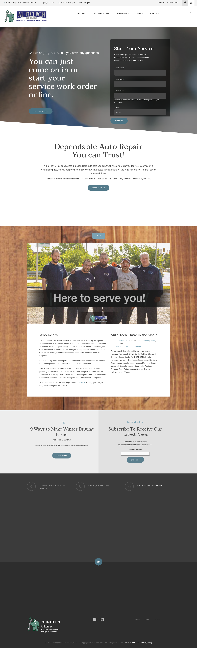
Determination (121, 340)
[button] (98, 562)
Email (118, 107)
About (146, 620)
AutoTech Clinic (50, 624)
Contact (154, 13)
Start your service (40, 111)
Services (83, 13)
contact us (81, 382)
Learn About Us (98, 188)
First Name (120, 68)
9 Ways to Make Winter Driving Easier (61, 432)
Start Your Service (101, 13)
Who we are (123, 13)
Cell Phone (120, 91)
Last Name (120, 79)
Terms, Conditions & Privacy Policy (138, 643)
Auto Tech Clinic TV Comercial (128, 347)
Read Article (62, 455)
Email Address (135, 450)
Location (139, 13)
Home (137, 620)
